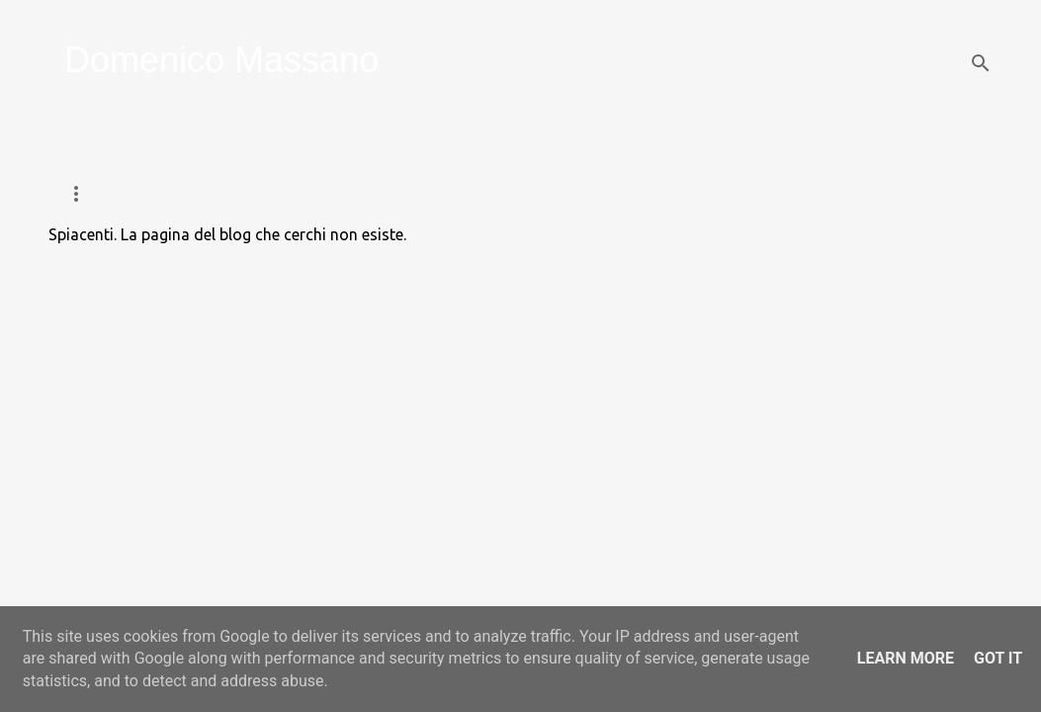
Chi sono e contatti (792, 193)
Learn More (905, 658)
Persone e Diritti (615, 193)
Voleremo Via (235, 193)
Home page (103, 193)
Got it (998, 658)
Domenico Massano (221, 60)
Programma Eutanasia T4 (418, 193)
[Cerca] (981, 63)
